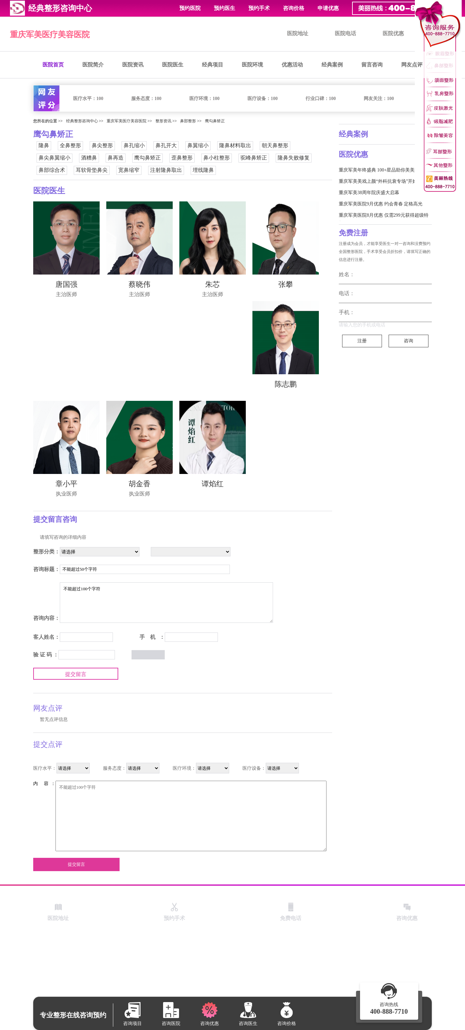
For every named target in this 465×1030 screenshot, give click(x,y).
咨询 (408, 340)
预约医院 (190, 8)
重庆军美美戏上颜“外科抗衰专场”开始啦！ (382, 181)
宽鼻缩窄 (129, 170)
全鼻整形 (70, 145)
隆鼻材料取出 (235, 145)
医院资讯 (132, 64)
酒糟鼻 (89, 158)
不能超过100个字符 (166, 602)
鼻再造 (116, 158)
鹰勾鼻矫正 (215, 121)
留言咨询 (372, 64)
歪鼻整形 (182, 158)
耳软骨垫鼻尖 (92, 170)
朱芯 (212, 284)
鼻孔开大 (166, 145)
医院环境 (252, 64)
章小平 (66, 484)
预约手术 (259, 8)
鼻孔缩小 (134, 145)
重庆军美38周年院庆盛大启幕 (369, 192)
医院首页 (53, 64)
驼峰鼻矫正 (253, 158)
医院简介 (93, 64)
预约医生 (224, 8)
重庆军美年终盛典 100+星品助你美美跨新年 (383, 170)
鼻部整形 (188, 121)
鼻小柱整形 (216, 158)
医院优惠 (393, 33)
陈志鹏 (286, 384)
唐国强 (66, 284)
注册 (362, 340)
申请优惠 (328, 8)
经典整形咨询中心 (82, 121)
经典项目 (212, 64)
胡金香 (139, 484)
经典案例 (332, 64)
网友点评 (411, 64)
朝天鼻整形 (275, 145)
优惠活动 (292, 64)
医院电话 (345, 33)
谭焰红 (213, 484)
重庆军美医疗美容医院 (50, 34)
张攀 (285, 284)
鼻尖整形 (102, 145)
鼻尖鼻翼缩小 (54, 158)
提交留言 (75, 674)
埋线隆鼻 (203, 170)
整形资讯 (163, 121)
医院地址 (297, 33)
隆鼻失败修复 (294, 158)
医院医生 (172, 64)
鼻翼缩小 (198, 145)
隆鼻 (44, 145)
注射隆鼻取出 (166, 170)
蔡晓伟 (139, 284)
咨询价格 (293, 8)
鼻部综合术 (52, 170)
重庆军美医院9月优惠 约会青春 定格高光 (380, 203)
